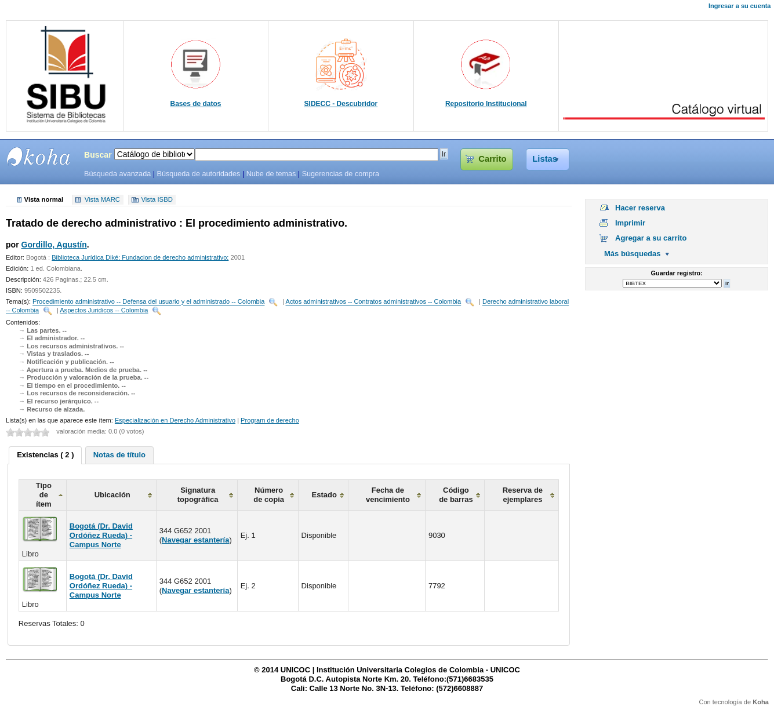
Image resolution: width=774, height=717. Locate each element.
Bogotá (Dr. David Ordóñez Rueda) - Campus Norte (101, 535)
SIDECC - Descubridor (341, 104)
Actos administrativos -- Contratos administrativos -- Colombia (374, 302)
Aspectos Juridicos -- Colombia (104, 310)
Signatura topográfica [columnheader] (198, 495)
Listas (544, 158)
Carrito (492, 158)
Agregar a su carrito (651, 238)
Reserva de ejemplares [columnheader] (523, 495)
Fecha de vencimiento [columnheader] (388, 495)
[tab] (45, 455)
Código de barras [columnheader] (456, 495)
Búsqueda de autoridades (198, 174)
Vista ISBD (156, 199)
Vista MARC (102, 199)
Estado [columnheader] (324, 494)
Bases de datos (195, 104)
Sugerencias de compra (340, 174)
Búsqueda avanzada (117, 174)
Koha (761, 701)
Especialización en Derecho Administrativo (175, 420)
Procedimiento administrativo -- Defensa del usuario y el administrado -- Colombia (148, 302)
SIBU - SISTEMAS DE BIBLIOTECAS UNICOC (39, 156)
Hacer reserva (640, 207)
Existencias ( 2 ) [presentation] (45, 454)
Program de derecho (270, 420)
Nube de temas (271, 174)
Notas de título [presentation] (119, 454)
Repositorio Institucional (486, 104)
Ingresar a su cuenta (739, 5)
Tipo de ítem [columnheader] (44, 494)
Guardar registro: (677, 273)
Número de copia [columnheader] (268, 495)
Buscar (98, 154)
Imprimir (630, 223)
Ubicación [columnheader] (112, 494)
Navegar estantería (195, 540)
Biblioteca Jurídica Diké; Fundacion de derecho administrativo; (140, 257)
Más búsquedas (632, 253)
